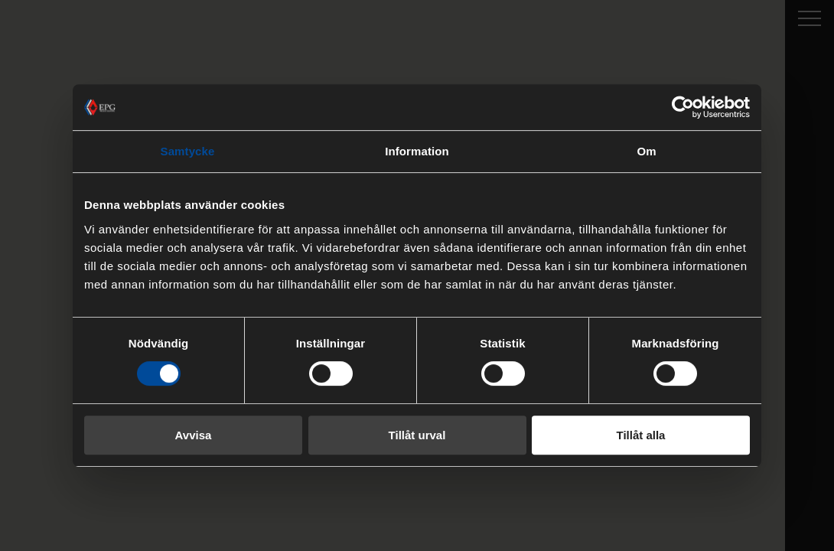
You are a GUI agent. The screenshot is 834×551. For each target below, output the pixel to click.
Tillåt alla (641, 435)
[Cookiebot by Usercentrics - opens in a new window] (683, 107)
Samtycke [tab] (188, 151)
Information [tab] (417, 151)
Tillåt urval (417, 435)
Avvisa (193, 435)
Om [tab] (646, 151)
